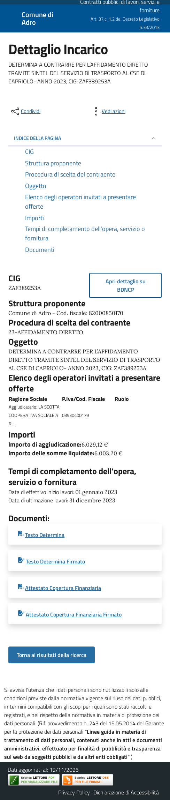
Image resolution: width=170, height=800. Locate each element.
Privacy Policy (74, 792)
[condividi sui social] (25, 111)
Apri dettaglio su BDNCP (126, 285)
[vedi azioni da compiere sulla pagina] (108, 111)
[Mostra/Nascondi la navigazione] (8, 18)
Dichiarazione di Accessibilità (126, 792)
